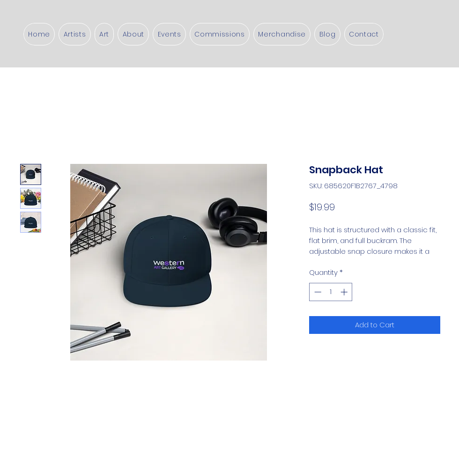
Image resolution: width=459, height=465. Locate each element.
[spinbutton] (331, 292)
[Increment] (345, 292)
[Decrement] (317, 292)
